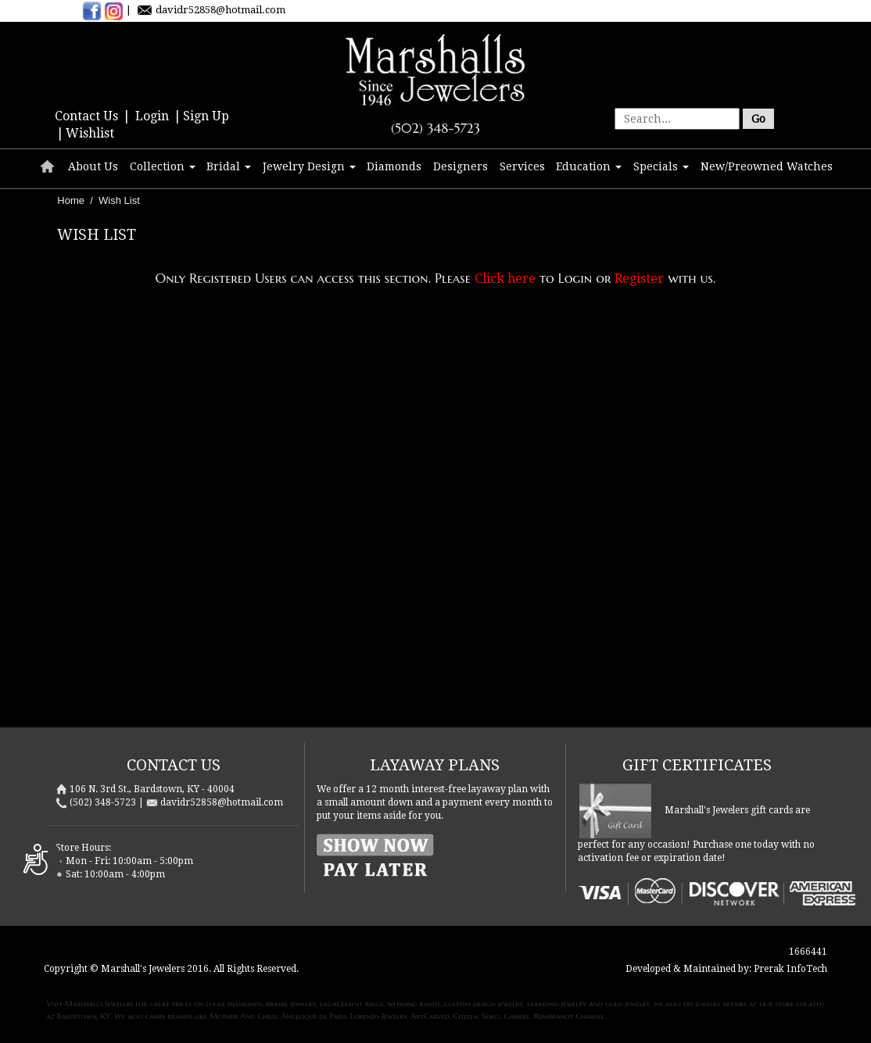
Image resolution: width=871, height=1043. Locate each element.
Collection (162, 166)
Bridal (228, 166)
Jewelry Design (309, 166)
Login (153, 116)
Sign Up (206, 116)
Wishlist (90, 133)
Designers (460, 166)
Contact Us (88, 116)
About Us (93, 166)
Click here (505, 278)
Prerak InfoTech (790, 968)
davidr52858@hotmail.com (220, 10)
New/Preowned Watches (767, 166)
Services (522, 166)
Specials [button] (661, 166)
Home (70, 200)
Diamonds (394, 166)
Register (639, 278)
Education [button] (589, 166)
